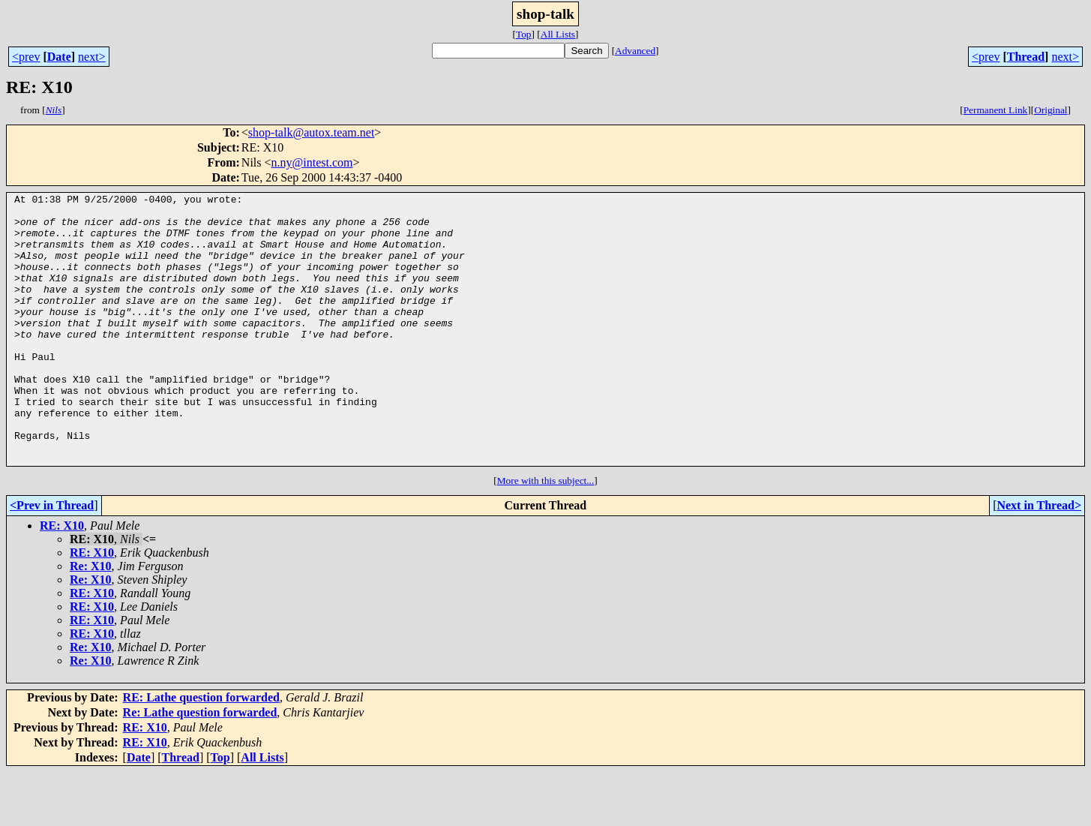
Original (1050, 110)
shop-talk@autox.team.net (311, 132)
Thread (1026, 56)
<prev (26, 56)
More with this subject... (546, 534)
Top (524, 34)
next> (92, 56)
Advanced (635, 50)
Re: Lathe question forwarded (200, 766)
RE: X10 (62, 579)
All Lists (558, 34)
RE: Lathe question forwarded (201, 751)
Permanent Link (996, 110)
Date (59, 56)
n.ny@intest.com (312, 162)
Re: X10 (91, 620)
